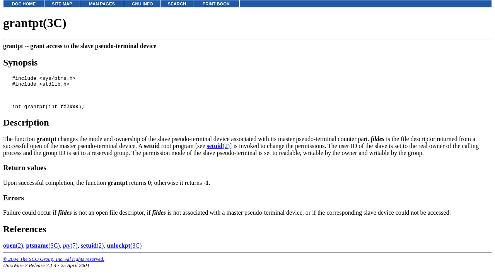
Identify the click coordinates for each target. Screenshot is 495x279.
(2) (218, 151)
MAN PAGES (102, 4)
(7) (70, 251)
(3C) (43, 251)
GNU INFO (142, 4)
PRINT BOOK (216, 4)
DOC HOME (24, 4)
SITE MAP (62, 4)
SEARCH (177, 4)
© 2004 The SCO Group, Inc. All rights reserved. (53, 265)
